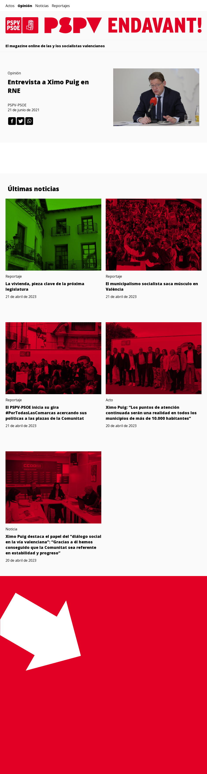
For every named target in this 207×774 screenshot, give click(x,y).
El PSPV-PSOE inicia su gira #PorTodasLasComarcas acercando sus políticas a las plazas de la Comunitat (46, 413)
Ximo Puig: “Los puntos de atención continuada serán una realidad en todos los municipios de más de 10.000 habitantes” (151, 413)
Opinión (25, 5)
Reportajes (61, 5)
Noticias (42, 5)
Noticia (11, 529)
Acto (109, 399)
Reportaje (14, 276)
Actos (10, 5)
